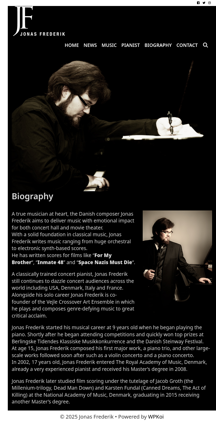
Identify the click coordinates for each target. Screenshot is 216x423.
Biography (158, 45)
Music (109, 45)
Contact (187, 45)
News (90, 45)
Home (72, 45)
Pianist (130, 45)
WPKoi (156, 416)
